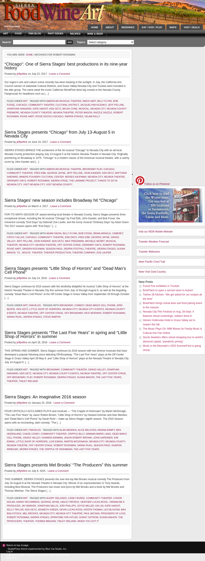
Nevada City (97, 108)
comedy (79, 305)
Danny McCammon (28, 502)
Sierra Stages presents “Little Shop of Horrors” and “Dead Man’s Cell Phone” (65, 270)
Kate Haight (40, 108)
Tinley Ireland (28, 381)
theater (37, 252)
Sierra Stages (74, 116)
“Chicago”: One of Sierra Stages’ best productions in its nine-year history (65, 66)
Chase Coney (31, 433)
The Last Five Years (108, 377)
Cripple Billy (76, 433)
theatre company (83, 252)
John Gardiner (103, 437)
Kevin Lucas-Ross (71, 509)
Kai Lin (99, 505)
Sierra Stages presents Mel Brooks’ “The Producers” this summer (66, 465)
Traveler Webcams (149, 251)
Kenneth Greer (48, 509)
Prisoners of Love (113, 513)
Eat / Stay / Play (152, 27)
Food (18, 33)
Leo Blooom (112, 509)
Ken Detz (108, 173)
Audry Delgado (57, 498)
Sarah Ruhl (14, 317)
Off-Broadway (73, 313)
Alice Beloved (87, 430)
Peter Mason (83, 112)
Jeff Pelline (116, 105)
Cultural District (67, 105)
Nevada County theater (36, 112)
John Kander (92, 173)
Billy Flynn (104, 101)
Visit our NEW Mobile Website (156, 231)
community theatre (51, 237)
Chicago (21, 105)
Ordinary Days (16, 180)
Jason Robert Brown (78, 437)
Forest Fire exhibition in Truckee (161, 286)
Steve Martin (51, 317)
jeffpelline (22, 73)
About (109, 27)
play (29, 377)
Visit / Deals (192, 27)
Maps (173, 27)
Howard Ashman (52, 437)
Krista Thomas (93, 509)
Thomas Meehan (45, 521)
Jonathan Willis (47, 505)
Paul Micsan (92, 513)
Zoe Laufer (103, 252)
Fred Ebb (40, 173)
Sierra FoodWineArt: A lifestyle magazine (38, 11)
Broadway (66, 305)
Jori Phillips (67, 505)
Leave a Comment (59, 73)
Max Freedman (74, 241)
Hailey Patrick (69, 502)
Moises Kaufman (75, 176)
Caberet (117, 233)
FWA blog (34, 33)
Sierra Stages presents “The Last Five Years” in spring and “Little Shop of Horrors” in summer (65, 334)
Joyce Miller (85, 505)
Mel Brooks (30, 513)
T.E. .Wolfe (23, 252)
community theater (41, 105)
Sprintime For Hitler (64, 517)
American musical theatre (64, 169)
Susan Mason (85, 377)
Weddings (128, 27)
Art (5, 33)
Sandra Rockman (33, 248)
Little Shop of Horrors (45, 309)
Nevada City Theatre (69, 513)
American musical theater (64, 101)
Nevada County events (64, 373)
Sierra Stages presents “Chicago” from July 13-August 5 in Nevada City (59, 134)
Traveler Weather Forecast (154, 241)
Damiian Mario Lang (98, 433)
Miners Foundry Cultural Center (41, 176)
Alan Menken (68, 430)
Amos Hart (89, 101)
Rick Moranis (93, 313)
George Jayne (56, 173)
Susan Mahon (108, 517)
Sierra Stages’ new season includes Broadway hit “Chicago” (61, 200)
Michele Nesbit (94, 241)
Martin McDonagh (76, 441)
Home (94, 27)
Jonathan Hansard (19, 108)
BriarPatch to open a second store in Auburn (168, 290)
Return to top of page (17, 545)
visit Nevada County (59, 184)
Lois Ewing (56, 441)
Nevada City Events (91, 309)
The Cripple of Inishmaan (55, 449)
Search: (7, 42)
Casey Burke (76, 498)
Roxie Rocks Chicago (49, 116)
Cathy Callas (15, 237)
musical (84, 108)
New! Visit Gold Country (152, 271)
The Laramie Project (82, 180)
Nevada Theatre (63, 112)
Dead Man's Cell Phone (101, 305)
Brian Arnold (102, 233)
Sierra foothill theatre (80, 248)
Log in (9, 551)
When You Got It (88, 521)
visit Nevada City (34, 184)
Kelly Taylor (15, 509)
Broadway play (92, 169)
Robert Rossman (38, 180)
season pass (54, 248)
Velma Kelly (92, 116)
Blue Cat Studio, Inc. (56, 549)
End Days (71, 237)
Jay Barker (29, 505)
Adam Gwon (54, 233)
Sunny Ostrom (88, 517)
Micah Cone (69, 108)
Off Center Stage (69, 245)
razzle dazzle (103, 112)
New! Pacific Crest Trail (152, 261)
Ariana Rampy (106, 430)
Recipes (75, 33)
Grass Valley (96, 369)
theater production (57, 252)
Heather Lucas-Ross (94, 502)
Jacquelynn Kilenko (93, 105)
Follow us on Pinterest (153, 184)
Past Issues (55, 33)
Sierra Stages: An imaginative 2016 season (45, 396)
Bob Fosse (85, 233)
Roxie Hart (27, 116)
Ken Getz (55, 108)
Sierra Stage (59, 180)
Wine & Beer (95, 33)
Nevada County (115, 441)
